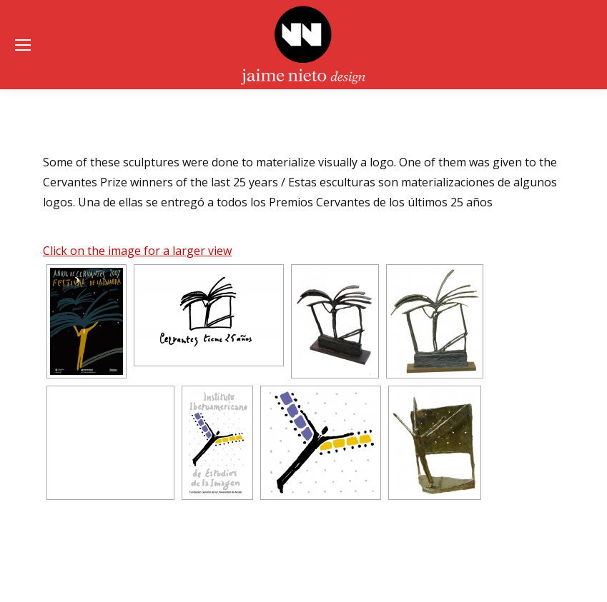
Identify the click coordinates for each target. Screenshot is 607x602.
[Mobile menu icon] (22, 45)
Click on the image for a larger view (137, 251)
